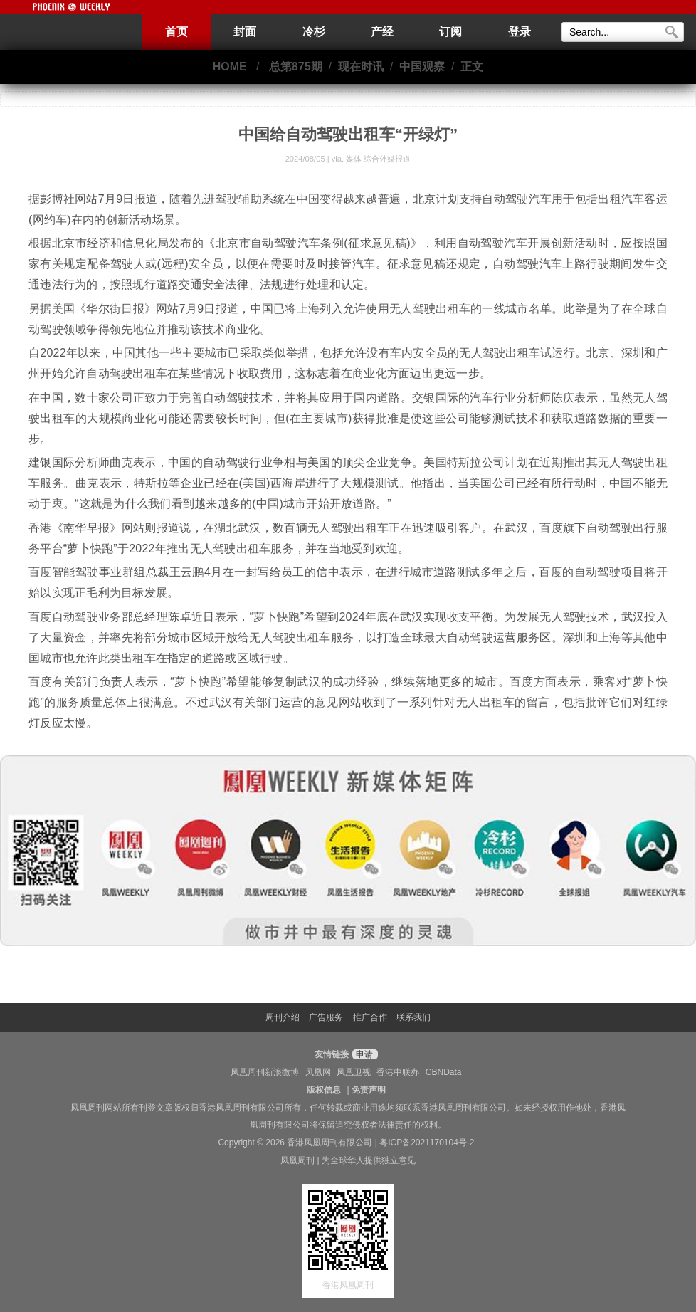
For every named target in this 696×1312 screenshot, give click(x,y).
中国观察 (422, 67)
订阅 (450, 32)
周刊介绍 (282, 1017)
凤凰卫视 (354, 1072)
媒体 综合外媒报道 (378, 158)
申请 (363, 1054)
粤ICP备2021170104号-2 (426, 1143)
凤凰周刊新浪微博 (265, 1072)
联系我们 (413, 1017)
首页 (176, 32)
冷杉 (313, 32)
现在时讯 (361, 67)
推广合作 (370, 1017)
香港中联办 (397, 1072)
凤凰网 (318, 1072)
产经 (382, 32)
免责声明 (369, 1090)
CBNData (444, 1072)
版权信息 (324, 1090)
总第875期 (295, 67)
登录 (519, 32)
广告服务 (326, 1017)
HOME (230, 67)
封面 (244, 32)
